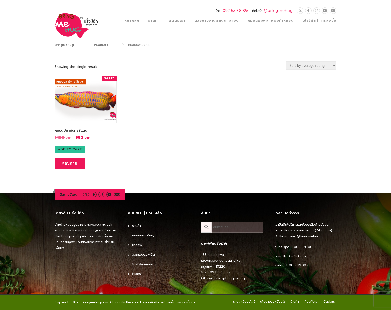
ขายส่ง (137, 245)
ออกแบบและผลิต (143, 254)
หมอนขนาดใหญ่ (143, 235)
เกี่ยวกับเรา (311, 301)
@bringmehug (278, 10)
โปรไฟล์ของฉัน (142, 264)
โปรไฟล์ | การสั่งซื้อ (319, 20)
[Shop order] (311, 65)
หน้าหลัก (131, 20)
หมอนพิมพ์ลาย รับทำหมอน (270, 20)
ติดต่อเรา (177, 20)
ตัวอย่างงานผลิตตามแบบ (217, 20)
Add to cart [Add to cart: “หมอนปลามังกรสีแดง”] (70, 149)
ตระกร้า (137, 273)
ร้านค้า (154, 20)
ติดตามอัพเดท (69, 194)
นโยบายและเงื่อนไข (273, 301)
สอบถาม (69, 163)
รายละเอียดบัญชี (244, 301)
